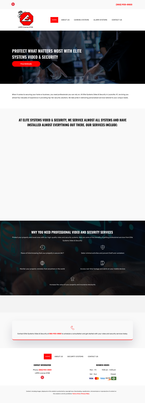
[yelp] (13, 4)
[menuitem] (55, 20)
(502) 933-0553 (124, 4)
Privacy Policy (85, 393)
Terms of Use (76, 393)
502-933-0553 (55, 334)
